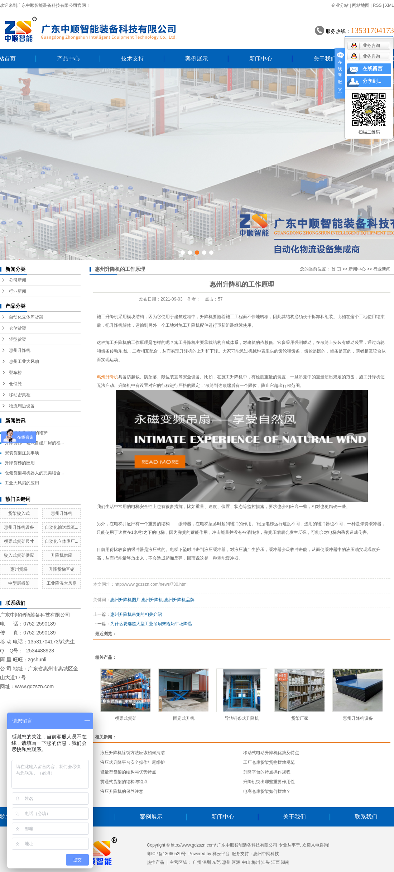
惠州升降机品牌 (179, 599)
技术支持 (132, 59)
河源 (236, 862)
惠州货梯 (19, 569)
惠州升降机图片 (125, 599)
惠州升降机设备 (19, 527)
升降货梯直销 (62, 569)
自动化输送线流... (61, 527)
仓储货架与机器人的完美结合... (34, 472)
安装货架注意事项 (22, 452)
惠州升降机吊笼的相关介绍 (136, 614)
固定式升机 (183, 718)
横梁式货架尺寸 (19, 541)
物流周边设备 (22, 405)
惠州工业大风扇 (24, 361)
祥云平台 (221, 853)
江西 (275, 862)
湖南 (285, 862)
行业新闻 (17, 291)
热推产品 (155, 862)
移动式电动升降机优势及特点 (271, 752)
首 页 (336, 269)
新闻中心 (260, 59)
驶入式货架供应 (19, 555)
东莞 (216, 862)
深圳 (206, 862)
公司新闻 (17, 280)
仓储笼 (15, 383)
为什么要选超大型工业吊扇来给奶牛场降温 (151, 623)
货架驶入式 (19, 513)
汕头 (265, 862)
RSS (377, 5)
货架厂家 (299, 718)
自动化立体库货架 (26, 317)
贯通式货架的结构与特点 (124, 781)
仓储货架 (17, 328)
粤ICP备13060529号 (166, 853)
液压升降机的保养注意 (121, 791)
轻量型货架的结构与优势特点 (128, 772)
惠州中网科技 (266, 853)
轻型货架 (17, 339)
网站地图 (360, 5)
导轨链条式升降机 (242, 718)
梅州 (255, 862)
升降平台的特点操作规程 (266, 772)
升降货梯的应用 (20, 462)
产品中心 (68, 59)
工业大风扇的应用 (22, 482)
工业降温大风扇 (62, 583)
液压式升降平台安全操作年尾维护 (132, 762)
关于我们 (324, 59)
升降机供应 (61, 555)
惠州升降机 (19, 350)
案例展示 (196, 59)
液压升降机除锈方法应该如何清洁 (132, 752)
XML (389, 5)
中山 (246, 862)
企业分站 (340, 5)
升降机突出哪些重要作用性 (269, 781)
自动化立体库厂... (61, 541)
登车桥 (15, 372)
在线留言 (372, 68)
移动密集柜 (19, 394)
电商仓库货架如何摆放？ (266, 791)
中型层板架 (19, 583)
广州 (197, 862)
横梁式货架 (125, 718)
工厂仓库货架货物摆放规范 (269, 762)
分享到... (371, 81)
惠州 (226, 862)
